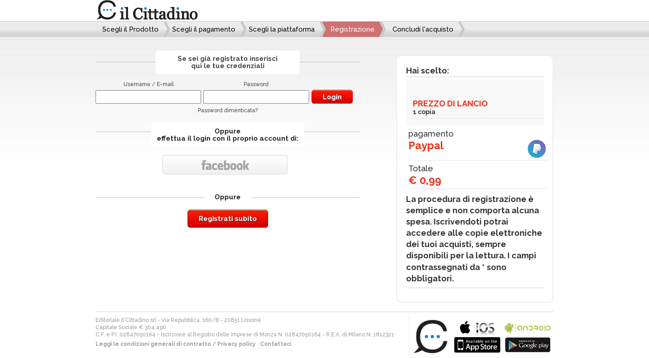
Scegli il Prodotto (130, 29)
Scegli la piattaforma (282, 29)
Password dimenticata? (228, 110)
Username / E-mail (148, 84)
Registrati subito (228, 219)
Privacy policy (236, 344)
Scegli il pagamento (203, 29)
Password (256, 84)
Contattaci (275, 344)
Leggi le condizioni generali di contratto (153, 344)
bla (477, 336)
